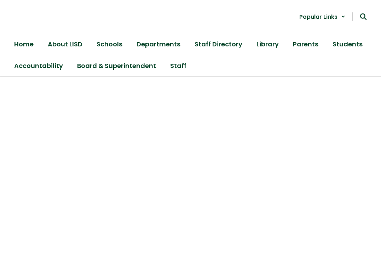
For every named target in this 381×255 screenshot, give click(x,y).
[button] (322, 16)
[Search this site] (363, 16)
